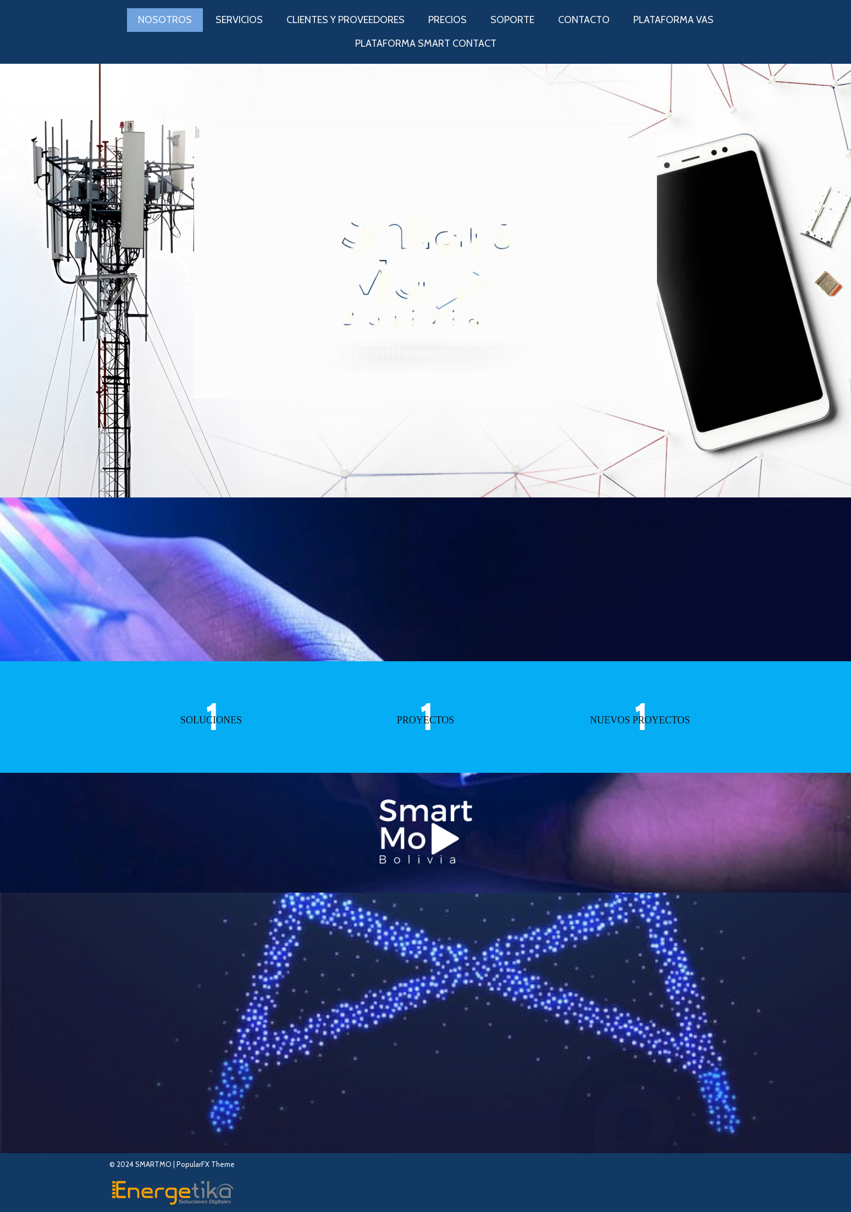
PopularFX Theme (205, 1164)
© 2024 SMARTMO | (142, 1164)
